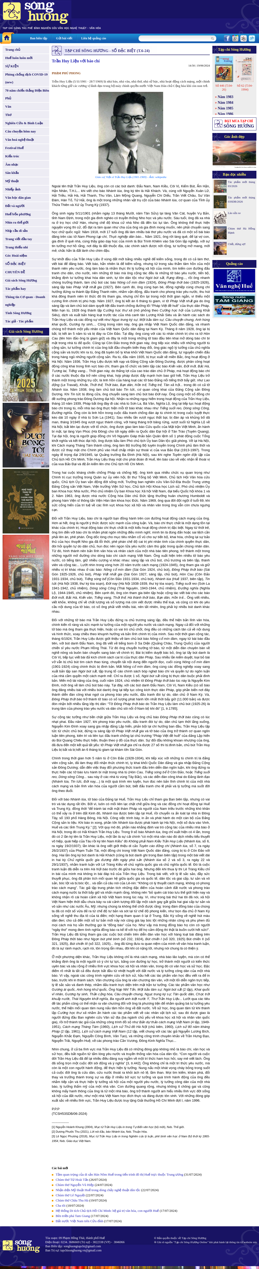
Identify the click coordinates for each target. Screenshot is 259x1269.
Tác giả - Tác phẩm (19, 321)
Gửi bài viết (64, 38)
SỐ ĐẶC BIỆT (15, 264)
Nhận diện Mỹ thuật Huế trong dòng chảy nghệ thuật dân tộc (98, 1190)
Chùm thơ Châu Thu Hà (72, 1200)
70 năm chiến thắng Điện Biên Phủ (27, 94)
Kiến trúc (12, 156)
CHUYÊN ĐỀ (15, 272)
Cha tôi (61, 1205)
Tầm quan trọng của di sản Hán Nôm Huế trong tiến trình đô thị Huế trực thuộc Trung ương (119, 1174)
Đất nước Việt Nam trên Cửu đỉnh (79, 1221)
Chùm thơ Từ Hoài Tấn (72, 1180)
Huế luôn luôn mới (19, 58)
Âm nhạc (11, 164)
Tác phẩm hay (15, 289)
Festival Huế (14, 148)
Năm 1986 (225, 114)
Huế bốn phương (18, 214)
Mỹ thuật (12, 181)
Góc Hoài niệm (16, 255)
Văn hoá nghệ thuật (19, 140)
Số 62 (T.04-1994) (245, 87)
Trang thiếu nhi (16, 247)
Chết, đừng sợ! (237, 244)
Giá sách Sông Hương (21, 280)
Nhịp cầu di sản (16, 231)
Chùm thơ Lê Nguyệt (70, 1195)
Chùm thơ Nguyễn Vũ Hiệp (75, 1185)
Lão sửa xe (234, 212)
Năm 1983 (225, 97)
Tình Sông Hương (18, 313)
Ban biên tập (38, 38)
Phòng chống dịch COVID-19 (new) (26, 78)
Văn (8, 106)
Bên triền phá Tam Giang (73, 1216)
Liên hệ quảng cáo (93, 38)
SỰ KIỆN (12, 66)
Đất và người (15, 206)
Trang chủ (12, 49)
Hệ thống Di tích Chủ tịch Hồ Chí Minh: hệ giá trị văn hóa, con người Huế (107, 1211)
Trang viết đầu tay (18, 239)
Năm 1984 (225, 103)
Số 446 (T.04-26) (224, 87)
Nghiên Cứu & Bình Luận (24, 123)
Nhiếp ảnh (12, 189)
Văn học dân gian (18, 197)
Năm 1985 (225, 108)
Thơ (8, 115)
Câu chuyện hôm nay (20, 131)
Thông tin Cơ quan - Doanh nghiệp (25, 301)
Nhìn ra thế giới (16, 222)
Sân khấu (12, 173)
